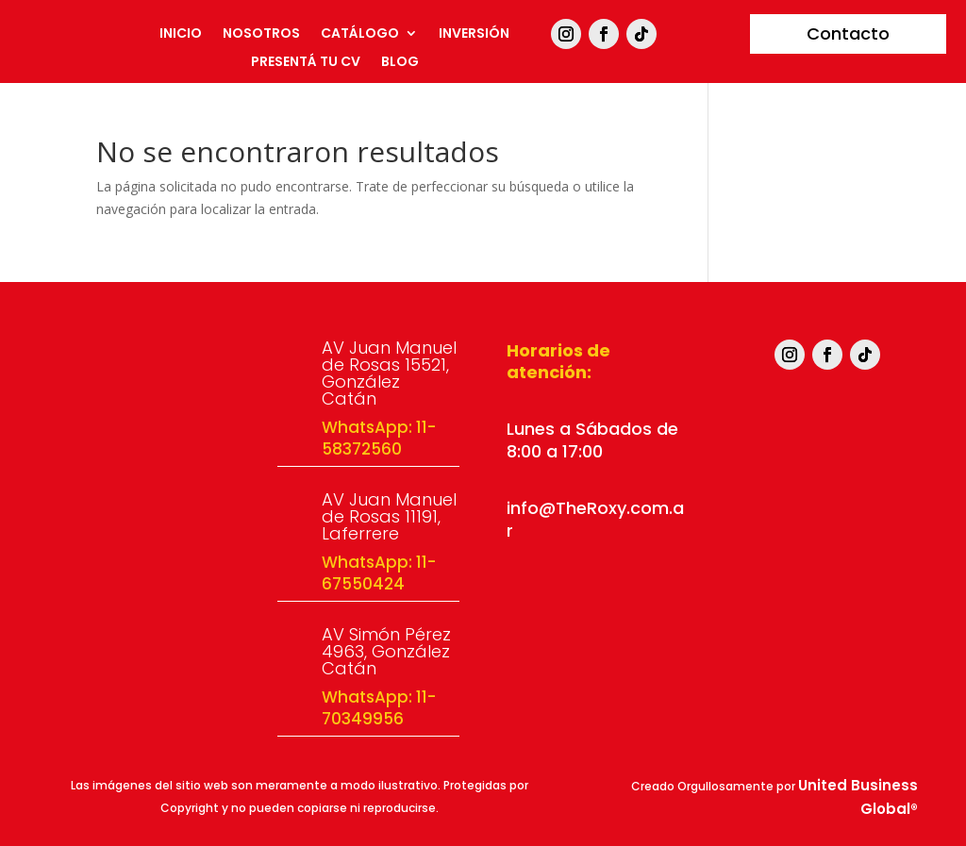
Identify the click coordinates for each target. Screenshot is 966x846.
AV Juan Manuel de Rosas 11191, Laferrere (389, 516)
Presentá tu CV (305, 63)
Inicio (180, 34)
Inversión (474, 34)
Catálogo (360, 34)
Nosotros (261, 34)
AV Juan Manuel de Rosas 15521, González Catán (389, 373)
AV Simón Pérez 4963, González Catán (386, 651)
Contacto (848, 33)
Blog (400, 63)
